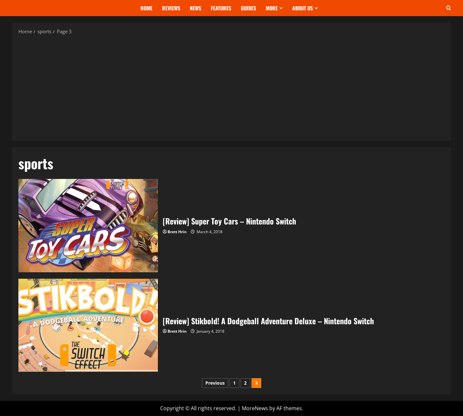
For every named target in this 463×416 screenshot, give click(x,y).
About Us (302, 8)
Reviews (171, 8)
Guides (248, 8)
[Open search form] (448, 8)
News (195, 8)
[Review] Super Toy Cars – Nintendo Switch (88, 225)
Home (146, 8)
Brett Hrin (177, 231)
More (272, 8)
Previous (215, 383)
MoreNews (255, 408)
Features (221, 8)
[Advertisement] (231, 87)
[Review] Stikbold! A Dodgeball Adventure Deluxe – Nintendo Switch (88, 325)
